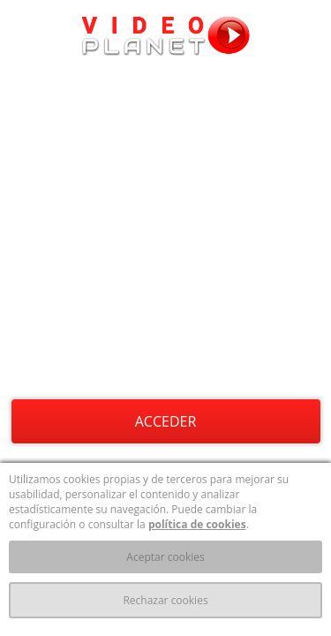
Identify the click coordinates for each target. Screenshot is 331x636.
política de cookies (197, 524)
